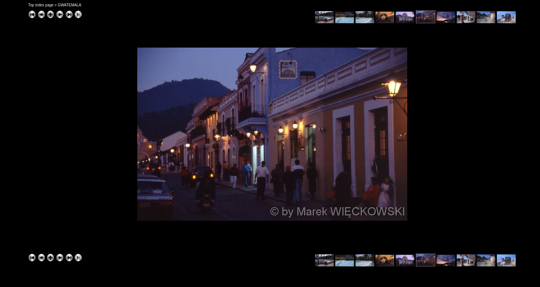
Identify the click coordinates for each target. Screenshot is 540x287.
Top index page (41, 5)
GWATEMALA (69, 5)
